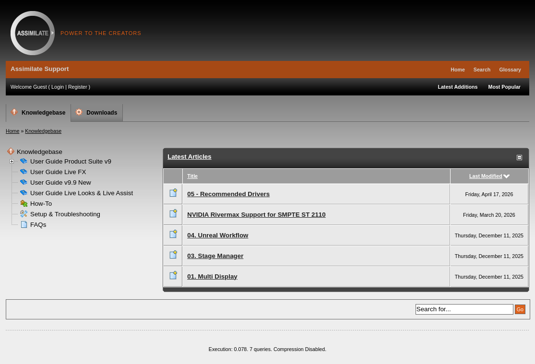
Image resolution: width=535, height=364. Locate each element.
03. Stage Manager (215, 255)
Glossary (510, 69)
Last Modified (485, 176)
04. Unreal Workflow (217, 235)
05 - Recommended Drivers (228, 194)
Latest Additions (457, 87)
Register (77, 87)
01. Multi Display (212, 276)
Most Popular (504, 87)
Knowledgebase (38, 112)
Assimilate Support (33, 33)
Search (482, 69)
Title (192, 176)
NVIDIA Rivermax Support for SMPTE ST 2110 (256, 214)
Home (458, 69)
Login (57, 87)
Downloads (96, 112)
